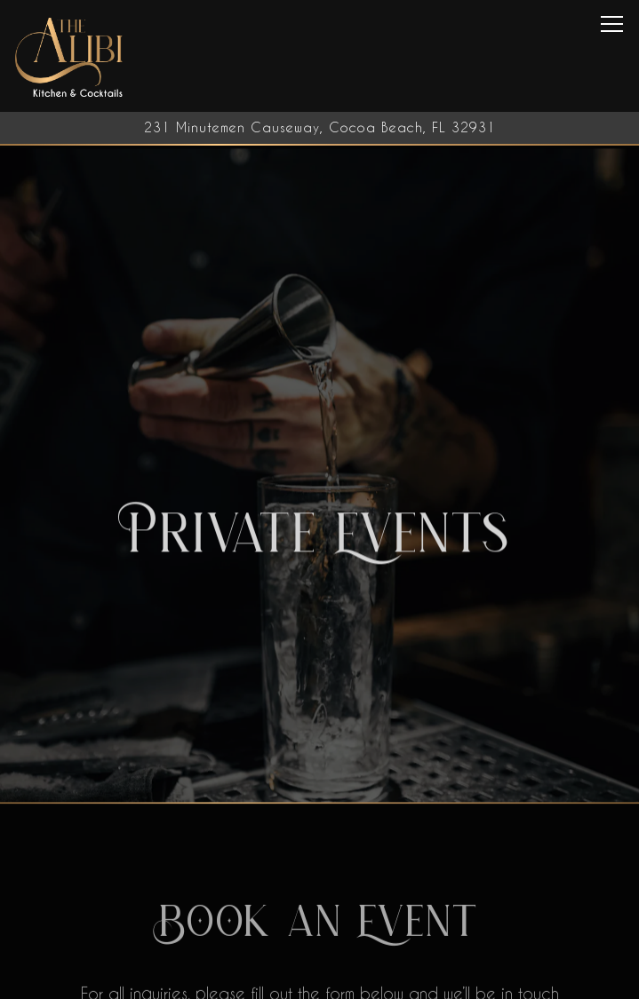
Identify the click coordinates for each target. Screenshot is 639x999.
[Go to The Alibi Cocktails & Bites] (319, 128)
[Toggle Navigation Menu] (612, 24)
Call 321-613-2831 (320, 979)
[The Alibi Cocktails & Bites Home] (70, 56)
